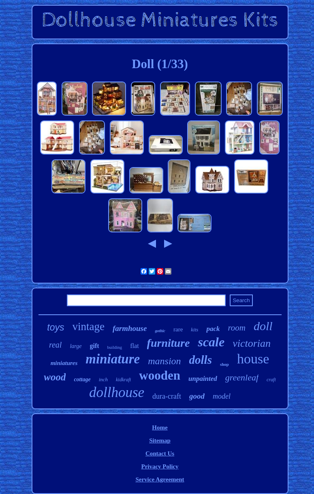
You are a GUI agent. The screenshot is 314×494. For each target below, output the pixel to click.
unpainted (202, 378)
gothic (160, 331)
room (237, 328)
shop (224, 364)
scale (211, 342)
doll (263, 326)
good (197, 396)
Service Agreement (159, 479)
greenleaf (241, 377)
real (55, 344)
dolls (200, 359)
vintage (89, 326)
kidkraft (123, 379)
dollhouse (116, 392)
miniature (112, 359)
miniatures (64, 363)
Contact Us (159, 453)
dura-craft (166, 396)
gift (94, 345)
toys (55, 327)
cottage (82, 379)
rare (178, 329)
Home (159, 427)
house (253, 358)
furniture (168, 343)
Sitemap (160, 440)
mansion (164, 361)
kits (194, 329)
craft (271, 379)
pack (213, 329)
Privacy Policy (159, 466)
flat (134, 345)
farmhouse (130, 328)
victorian (252, 343)
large (75, 346)
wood (55, 377)
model (222, 396)
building (114, 347)
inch (103, 379)
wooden (159, 375)
